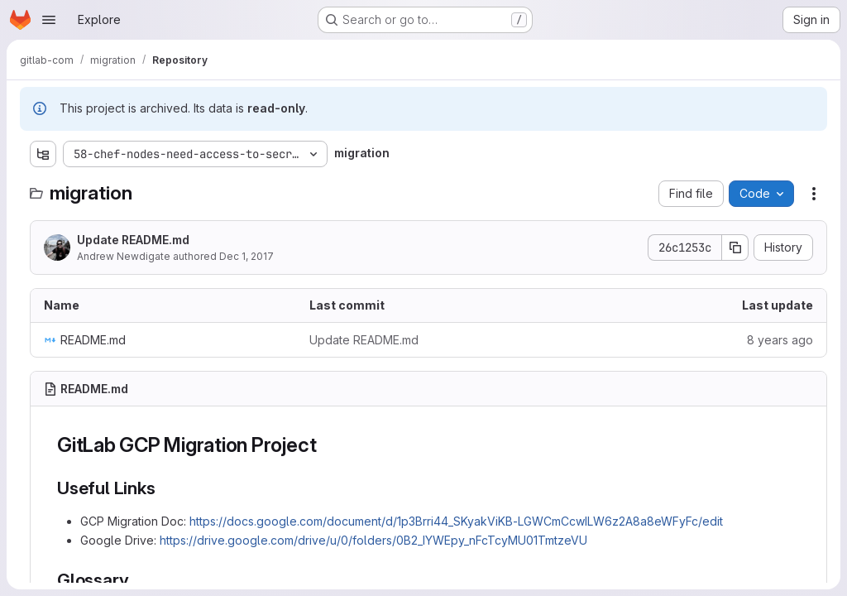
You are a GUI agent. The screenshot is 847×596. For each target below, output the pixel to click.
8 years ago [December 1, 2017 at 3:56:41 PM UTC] (780, 340)
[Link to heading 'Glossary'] (137, 580)
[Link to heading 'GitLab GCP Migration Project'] (326, 445)
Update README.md (133, 240)
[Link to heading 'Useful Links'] (164, 488)
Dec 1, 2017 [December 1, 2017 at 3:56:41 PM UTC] (246, 256)
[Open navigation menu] (49, 20)
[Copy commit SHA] (735, 247)
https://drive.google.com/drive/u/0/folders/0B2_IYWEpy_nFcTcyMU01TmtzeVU (373, 540)
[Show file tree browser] (43, 154)
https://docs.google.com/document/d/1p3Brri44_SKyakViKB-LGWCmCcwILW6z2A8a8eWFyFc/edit (456, 521)
